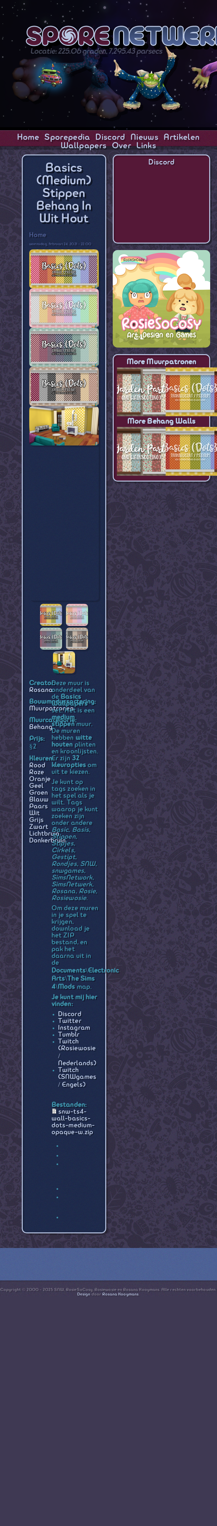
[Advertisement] (161, 528)
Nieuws (145, 137)
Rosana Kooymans (120, 1294)
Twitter (69, 1021)
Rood (37, 765)
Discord (110, 137)
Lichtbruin (44, 833)
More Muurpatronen (161, 362)
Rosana (41, 690)
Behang (41, 727)
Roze (36, 772)
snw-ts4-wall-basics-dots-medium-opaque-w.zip (73, 1122)
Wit (34, 813)
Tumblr (69, 1034)
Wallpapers (84, 146)
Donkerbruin (47, 840)
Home (28, 137)
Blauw (39, 799)
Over (121, 146)
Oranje (40, 779)
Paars (38, 806)
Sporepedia (67, 137)
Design (83, 1294)
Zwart (38, 827)
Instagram (74, 1028)
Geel (36, 786)
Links (146, 146)
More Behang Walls (161, 421)
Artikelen (182, 137)
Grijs (36, 820)
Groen (38, 793)
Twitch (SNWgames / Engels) (77, 1077)
